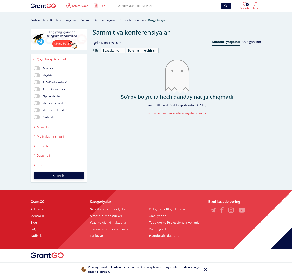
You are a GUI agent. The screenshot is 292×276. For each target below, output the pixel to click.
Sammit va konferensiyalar (98, 20)
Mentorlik (37, 216)
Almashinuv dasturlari (106, 216)
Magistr (43, 75)
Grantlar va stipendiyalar (108, 209)
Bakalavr (43, 68)
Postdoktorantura (49, 89)
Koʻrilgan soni (252, 42)
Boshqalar (45, 117)
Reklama (37, 209)
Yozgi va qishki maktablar (108, 222)
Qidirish (58, 176)
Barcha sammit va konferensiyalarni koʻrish (177, 113)
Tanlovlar (96, 236)
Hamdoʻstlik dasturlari (165, 236)
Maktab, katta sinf (49, 103)
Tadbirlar (37, 236)
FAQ (33, 229)
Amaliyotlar (157, 216)
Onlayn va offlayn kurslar (167, 209)
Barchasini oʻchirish (142, 50)
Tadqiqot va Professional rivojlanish (175, 222)
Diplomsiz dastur (49, 96)
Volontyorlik (158, 229)
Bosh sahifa (38, 20)
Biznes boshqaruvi (132, 20)
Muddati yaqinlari (226, 42)
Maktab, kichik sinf (50, 110)
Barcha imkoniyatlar (63, 20)
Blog (34, 222)
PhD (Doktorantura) (50, 82)
